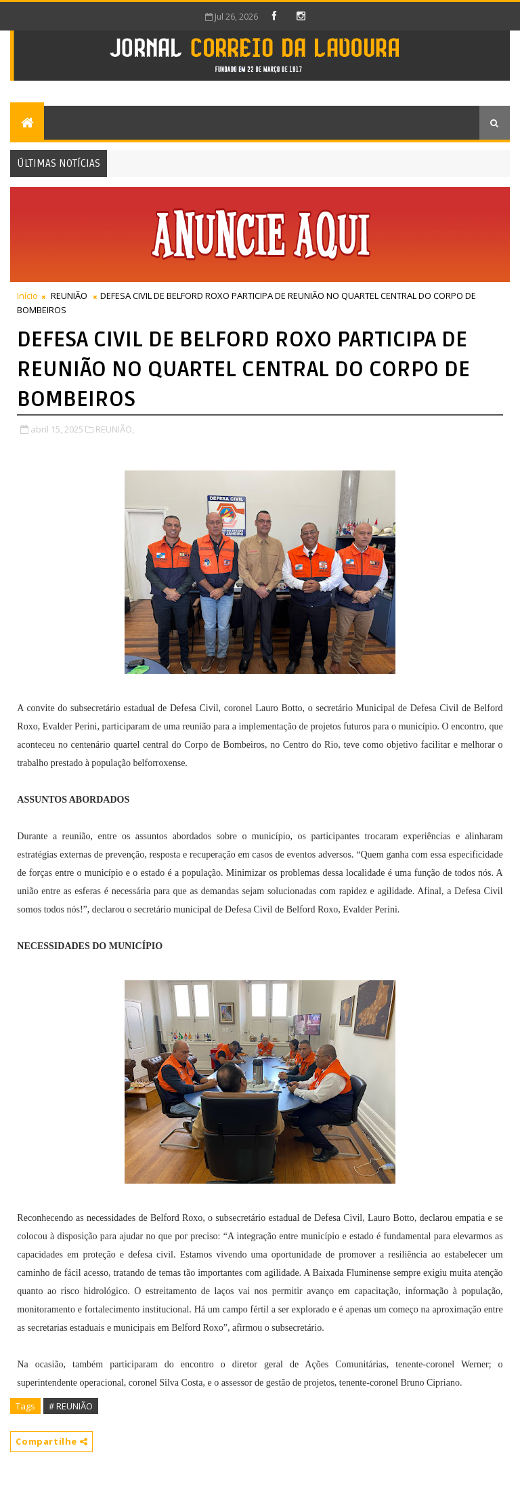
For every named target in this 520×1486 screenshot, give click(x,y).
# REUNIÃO (71, 1406)
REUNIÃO (69, 295)
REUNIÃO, (114, 429)
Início (27, 295)
